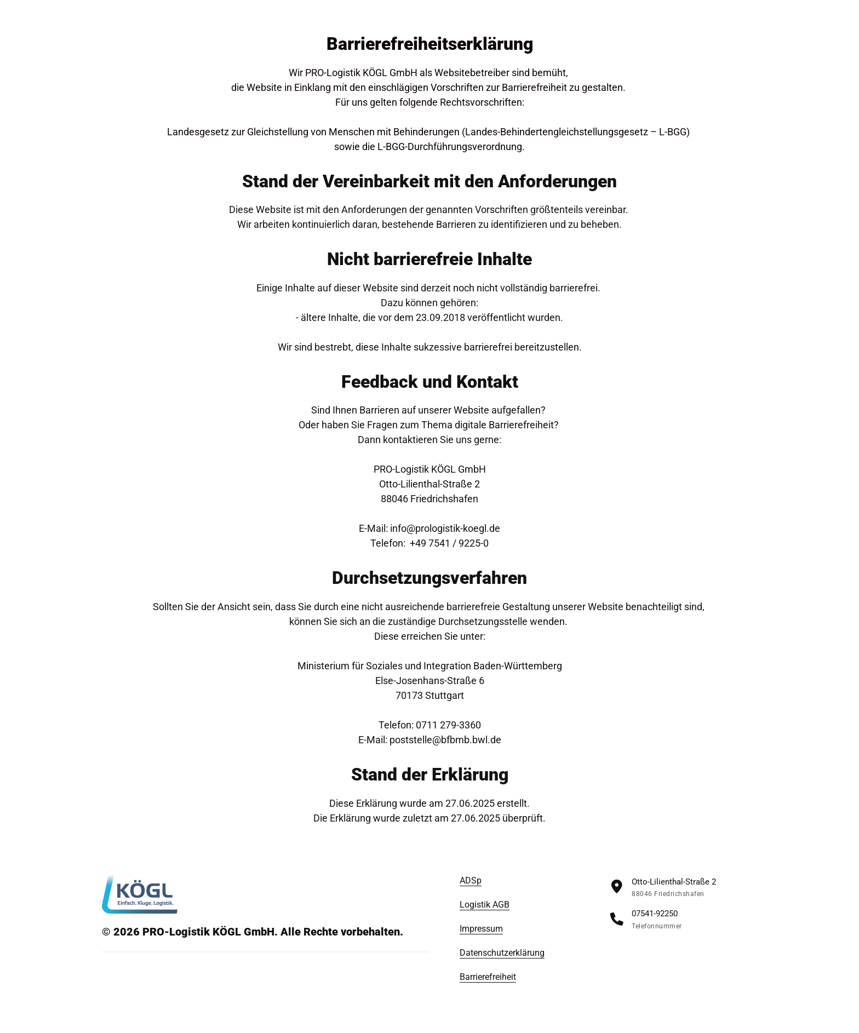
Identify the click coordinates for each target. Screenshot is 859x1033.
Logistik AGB (484, 904)
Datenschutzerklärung (502, 953)
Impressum (481, 928)
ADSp (471, 880)
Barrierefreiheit (488, 977)
